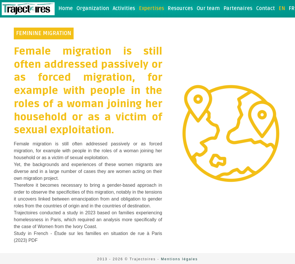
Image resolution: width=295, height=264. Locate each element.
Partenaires (237, 8)
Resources (180, 8)
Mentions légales (179, 259)
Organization (92, 8)
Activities (124, 8)
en (282, 8)
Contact (265, 8)
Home (65, 8)
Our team (208, 8)
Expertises (151, 8)
